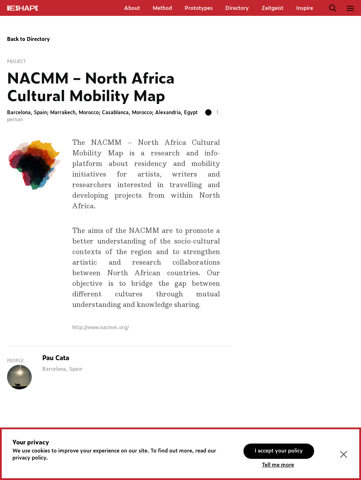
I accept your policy (279, 451)
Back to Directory (28, 39)
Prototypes (199, 8)
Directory (237, 8)
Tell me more (278, 465)
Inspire (304, 8)
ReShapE (22, 8)
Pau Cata (55, 358)
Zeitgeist (272, 8)
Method (162, 8)
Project (16, 62)
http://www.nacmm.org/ (100, 327)
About (132, 8)
